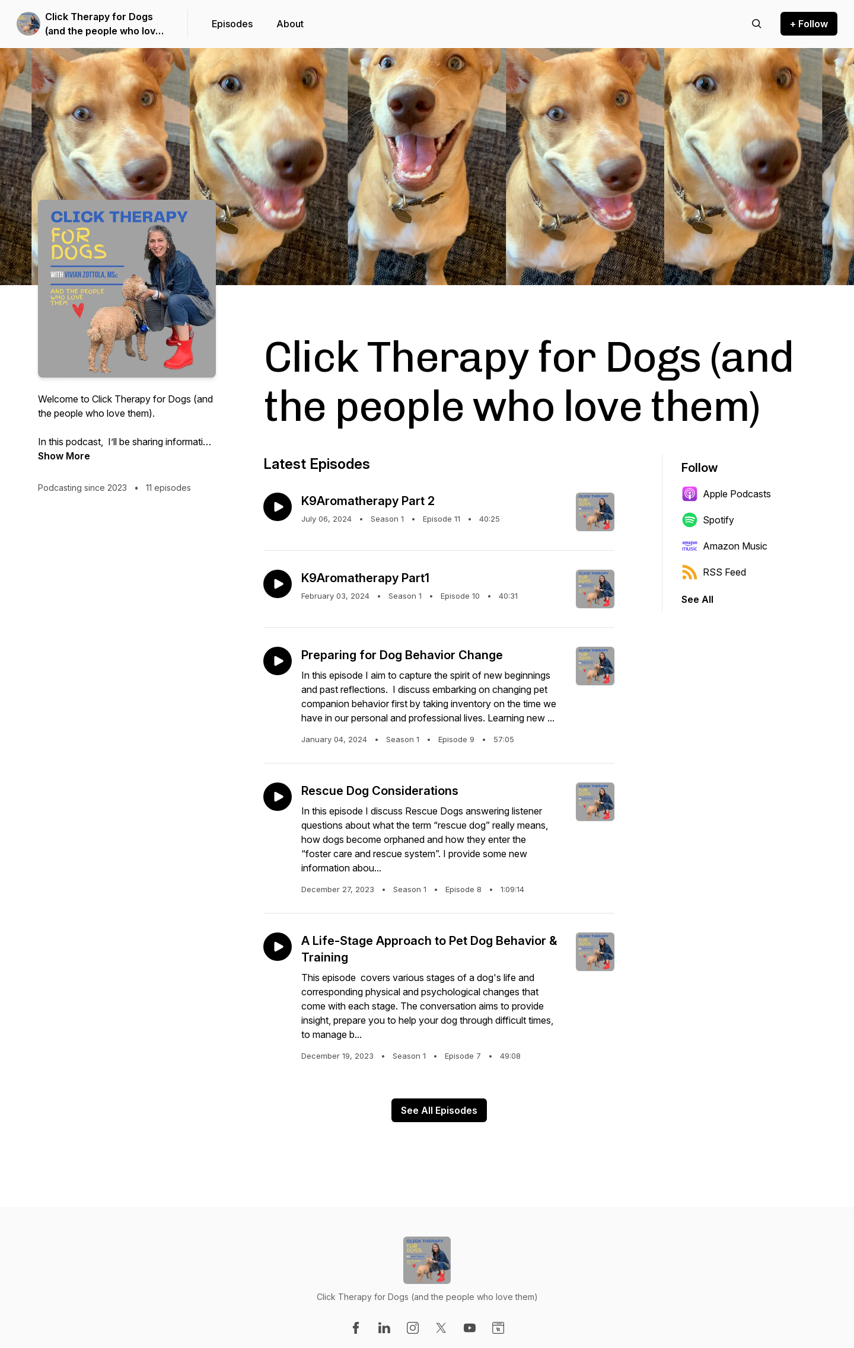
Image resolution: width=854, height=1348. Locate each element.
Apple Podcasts (726, 493)
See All (697, 599)
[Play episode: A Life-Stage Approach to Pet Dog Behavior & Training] (277, 946)
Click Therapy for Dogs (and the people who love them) (103, 24)
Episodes (232, 24)
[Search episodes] (756, 24)
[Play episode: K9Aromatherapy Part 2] (277, 507)
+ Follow (809, 24)
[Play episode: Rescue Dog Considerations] (277, 796)
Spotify (707, 520)
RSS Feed (713, 572)
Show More (64, 456)
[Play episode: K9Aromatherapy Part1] (277, 584)
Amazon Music (724, 546)
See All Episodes (439, 1110)
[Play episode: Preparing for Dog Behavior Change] (277, 661)
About (290, 24)
